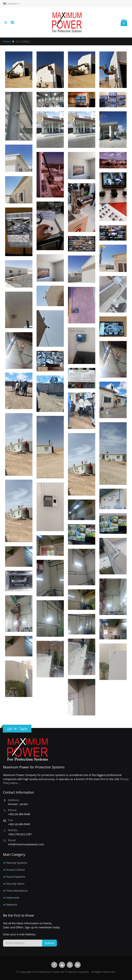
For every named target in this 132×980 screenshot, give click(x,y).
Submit (49, 943)
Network (11, 904)
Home (7, 41)
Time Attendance (17, 890)
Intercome (12, 897)
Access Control (15, 870)
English (11, 3)
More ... (15, 783)
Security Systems (16, 863)
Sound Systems (15, 876)
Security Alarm (15, 883)
